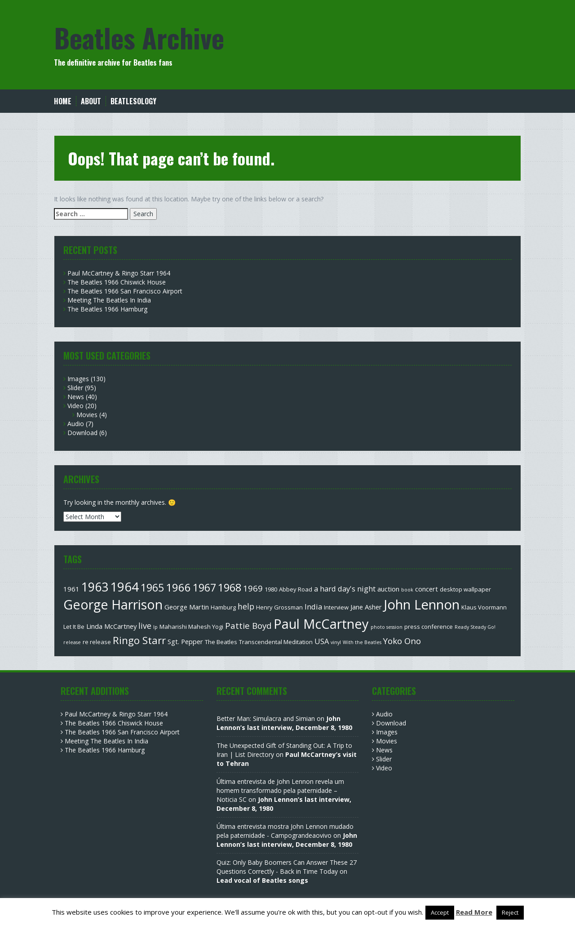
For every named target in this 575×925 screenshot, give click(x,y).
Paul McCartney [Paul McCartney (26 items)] (321, 623)
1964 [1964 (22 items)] (124, 586)
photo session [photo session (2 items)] (386, 627)
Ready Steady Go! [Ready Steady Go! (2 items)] (475, 627)
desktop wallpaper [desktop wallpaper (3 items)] (465, 589)
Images (78, 378)
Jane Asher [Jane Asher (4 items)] (366, 606)
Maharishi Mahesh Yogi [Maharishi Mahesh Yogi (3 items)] (191, 627)
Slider (75, 387)
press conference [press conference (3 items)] (428, 627)
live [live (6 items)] (144, 625)
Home (62, 101)
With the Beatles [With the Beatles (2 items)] (362, 642)
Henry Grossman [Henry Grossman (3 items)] (279, 607)
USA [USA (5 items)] (321, 641)
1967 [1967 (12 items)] (204, 588)
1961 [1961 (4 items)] (71, 588)
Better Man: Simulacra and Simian (266, 718)
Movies (86, 414)
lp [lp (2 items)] (155, 627)
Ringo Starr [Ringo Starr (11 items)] (139, 640)
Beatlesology (133, 101)
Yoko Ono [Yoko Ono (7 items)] (402, 640)
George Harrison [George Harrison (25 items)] (113, 604)
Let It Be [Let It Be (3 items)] (73, 627)
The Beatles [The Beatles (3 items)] (221, 642)
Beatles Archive (139, 37)
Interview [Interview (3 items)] (336, 607)
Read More (474, 911)
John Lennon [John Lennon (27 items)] (422, 605)
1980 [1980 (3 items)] (271, 589)
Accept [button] (440, 912)
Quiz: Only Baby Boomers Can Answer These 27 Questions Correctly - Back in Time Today (287, 867)
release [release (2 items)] (72, 642)
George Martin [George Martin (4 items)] (186, 606)
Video (75, 405)
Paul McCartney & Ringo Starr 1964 (118, 273)
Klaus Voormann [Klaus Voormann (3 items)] (484, 607)
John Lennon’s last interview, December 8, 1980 (284, 723)
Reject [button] (510, 912)
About (91, 101)
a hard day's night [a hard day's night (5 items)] (345, 588)
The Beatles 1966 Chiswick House (116, 282)
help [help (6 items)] (246, 606)
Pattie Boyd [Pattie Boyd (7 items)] (248, 625)
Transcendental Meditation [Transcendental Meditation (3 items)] (276, 642)
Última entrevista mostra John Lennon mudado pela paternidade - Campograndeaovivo (285, 831)
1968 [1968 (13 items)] (229, 587)
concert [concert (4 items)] (426, 588)
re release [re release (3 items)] (97, 642)
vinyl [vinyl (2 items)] (336, 642)
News (75, 396)
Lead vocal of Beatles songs (262, 880)
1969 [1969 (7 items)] (253, 588)
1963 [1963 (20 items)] (94, 586)
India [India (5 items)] (313, 606)
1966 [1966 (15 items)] (178, 587)
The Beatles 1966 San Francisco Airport (124, 291)
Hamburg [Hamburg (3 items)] (223, 607)
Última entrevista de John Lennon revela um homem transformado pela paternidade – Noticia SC (280, 790)
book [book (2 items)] (407, 590)
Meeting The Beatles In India (109, 300)
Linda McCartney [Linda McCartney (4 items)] (111, 626)
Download (82, 432)
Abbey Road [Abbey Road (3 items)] (295, 589)
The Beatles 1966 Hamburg (107, 309)
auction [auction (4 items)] (388, 588)
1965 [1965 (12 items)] (152, 588)
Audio (75, 423)
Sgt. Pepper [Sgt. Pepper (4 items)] (185, 641)
